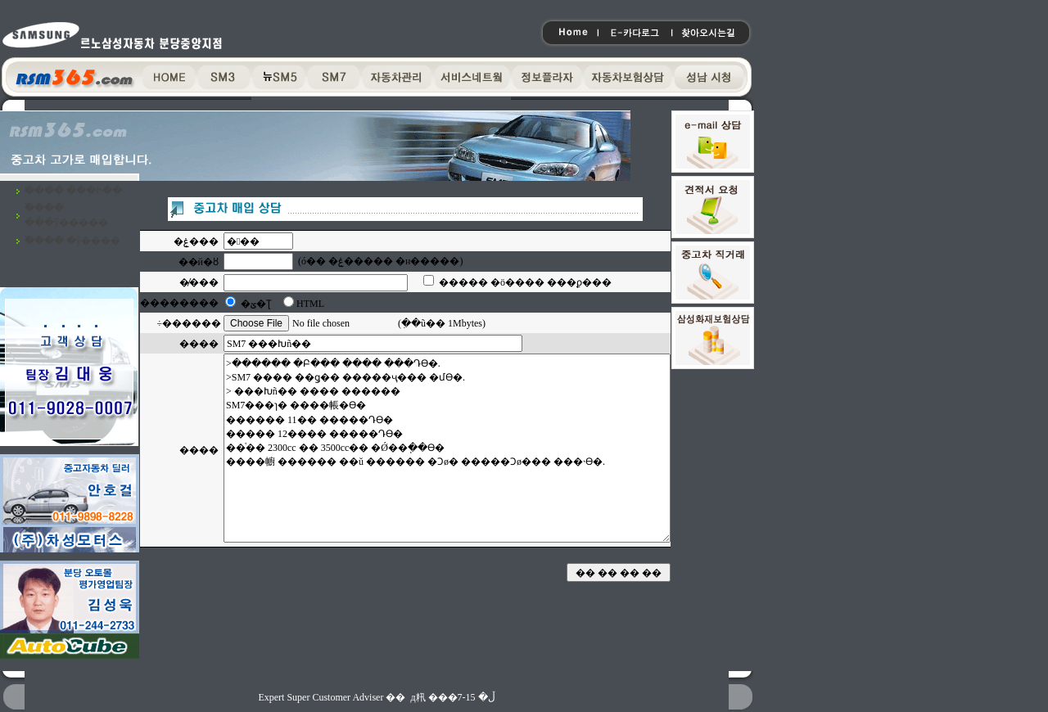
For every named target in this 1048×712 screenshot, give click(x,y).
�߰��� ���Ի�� (73, 190)
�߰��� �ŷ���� (72, 240)
